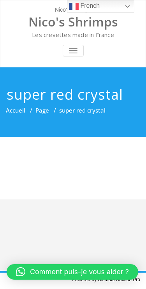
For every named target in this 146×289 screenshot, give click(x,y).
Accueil (15, 110)
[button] (72, 272)
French (84, 6)
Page (42, 110)
